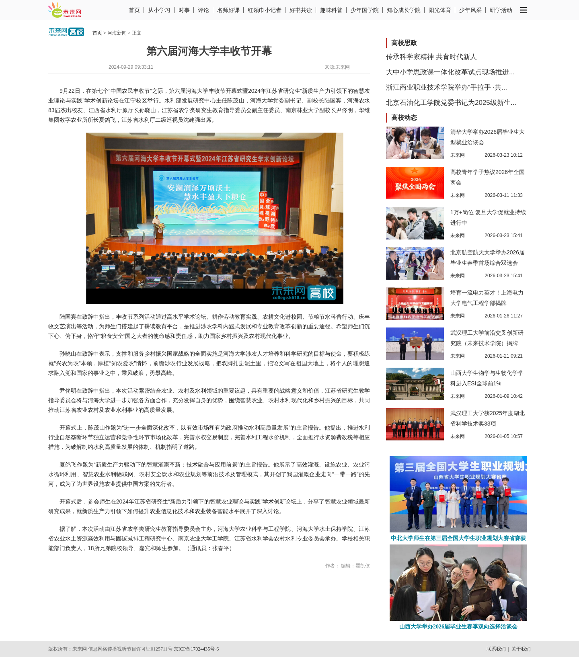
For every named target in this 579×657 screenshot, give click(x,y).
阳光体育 (440, 10)
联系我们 (496, 649)
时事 (184, 10)
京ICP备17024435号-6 (196, 649)
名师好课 (228, 10)
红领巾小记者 (264, 10)
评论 (203, 10)
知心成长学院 (404, 10)
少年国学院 (365, 10)
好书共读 (301, 10)
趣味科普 (331, 10)
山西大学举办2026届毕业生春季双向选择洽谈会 (458, 627)
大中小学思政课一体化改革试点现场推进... (450, 72)
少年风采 (470, 10)
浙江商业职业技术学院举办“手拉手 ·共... (446, 87)
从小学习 (159, 10)
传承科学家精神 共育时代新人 (431, 57)
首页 (134, 10)
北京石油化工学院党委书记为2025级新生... (451, 102)
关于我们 (521, 649)
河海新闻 (117, 33)
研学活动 (501, 10)
